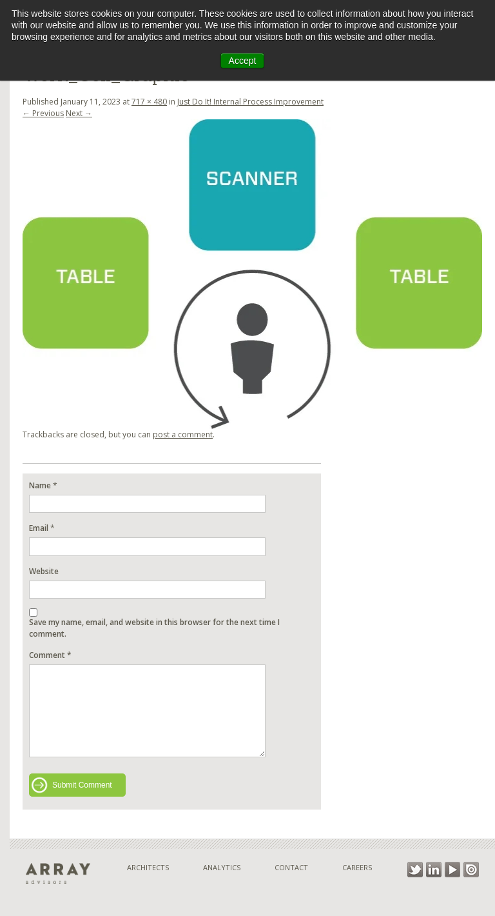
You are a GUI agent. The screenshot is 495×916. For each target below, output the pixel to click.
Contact (291, 867)
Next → (79, 113)
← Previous (43, 113)
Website (44, 571)
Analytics (221, 867)
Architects (148, 867)
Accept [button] (243, 60)
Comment (50, 655)
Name (40, 485)
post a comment (183, 434)
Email (38, 528)
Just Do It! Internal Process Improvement (250, 101)
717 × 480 (149, 101)
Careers (357, 867)
